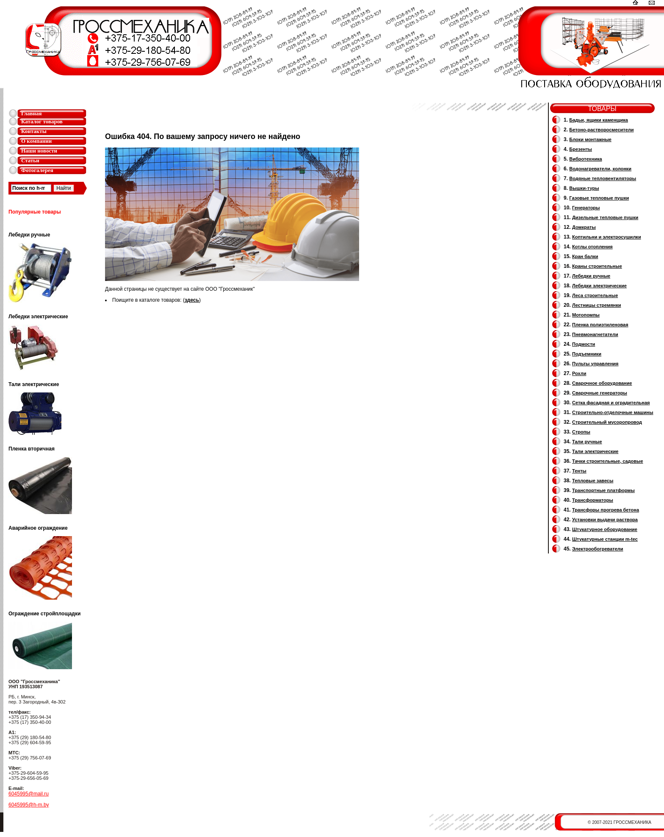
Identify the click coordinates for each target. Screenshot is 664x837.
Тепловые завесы (592, 480)
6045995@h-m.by (28, 805)
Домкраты (584, 227)
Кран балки (585, 256)
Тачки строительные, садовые (607, 461)
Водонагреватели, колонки (600, 168)
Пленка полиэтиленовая (600, 324)
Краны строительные (597, 266)
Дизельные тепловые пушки (605, 217)
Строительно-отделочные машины (612, 412)
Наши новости (39, 150)
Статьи (30, 160)
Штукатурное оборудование (604, 529)
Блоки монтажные (590, 139)
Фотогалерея (37, 170)
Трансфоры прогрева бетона (605, 509)
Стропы (581, 431)
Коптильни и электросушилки (606, 236)
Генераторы (586, 207)
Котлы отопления (592, 246)
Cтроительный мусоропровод (607, 422)
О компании (36, 141)
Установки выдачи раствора (605, 519)
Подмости (583, 344)
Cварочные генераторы (599, 392)
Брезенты (580, 149)
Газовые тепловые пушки (599, 197)
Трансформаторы (592, 500)
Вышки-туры (584, 188)
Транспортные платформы (603, 490)
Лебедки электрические (599, 285)
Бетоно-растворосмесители (601, 129)
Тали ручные (587, 441)
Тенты (579, 470)
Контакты (34, 131)
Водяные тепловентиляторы (602, 178)
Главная (31, 113)
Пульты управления (595, 363)
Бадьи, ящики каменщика (598, 119)
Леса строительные (595, 295)
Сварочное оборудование (602, 383)
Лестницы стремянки (596, 305)
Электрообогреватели (597, 548)
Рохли (579, 373)
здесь (192, 300)
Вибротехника (585, 158)
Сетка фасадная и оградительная (611, 402)
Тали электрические (595, 451)
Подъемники (586, 353)
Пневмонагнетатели (595, 334)
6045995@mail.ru (28, 794)
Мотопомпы (586, 314)
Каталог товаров (42, 121)
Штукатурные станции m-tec (605, 539)
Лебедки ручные (591, 275)
